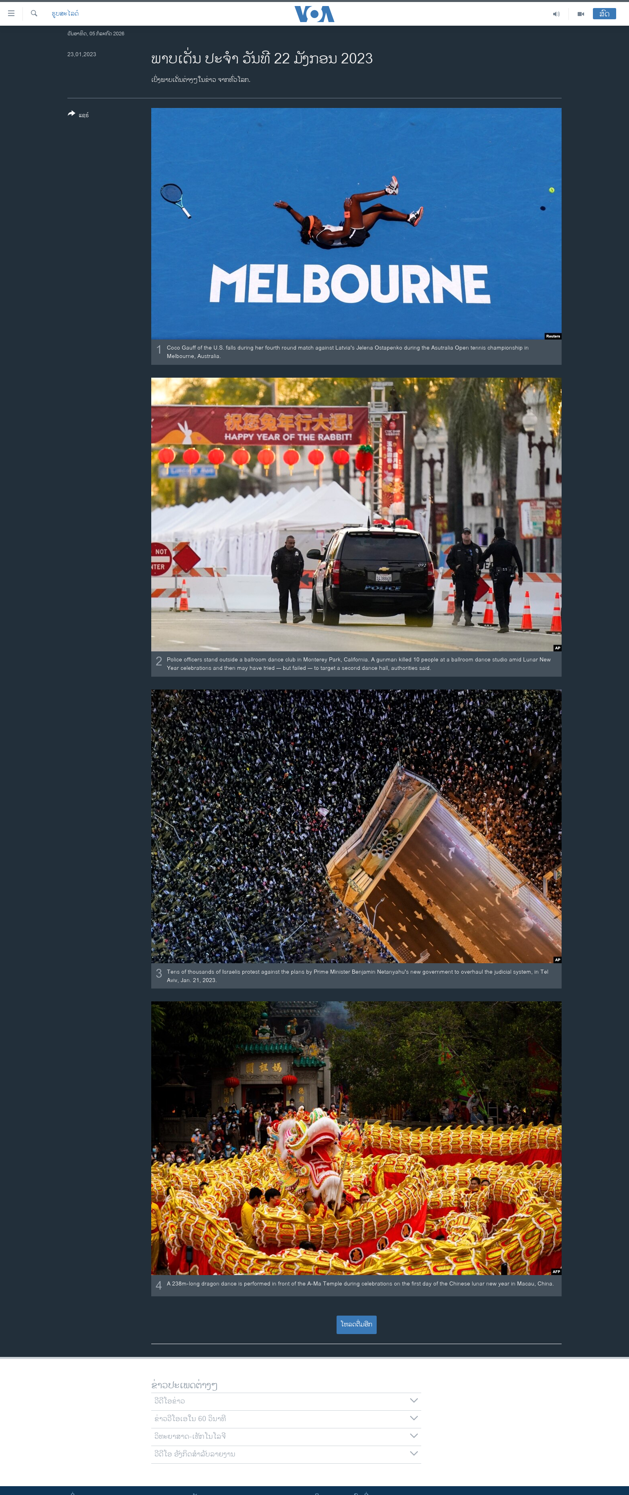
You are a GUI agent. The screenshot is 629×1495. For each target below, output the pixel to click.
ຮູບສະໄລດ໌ (65, 14)
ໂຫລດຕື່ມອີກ (356, 1324)
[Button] (78, 116)
